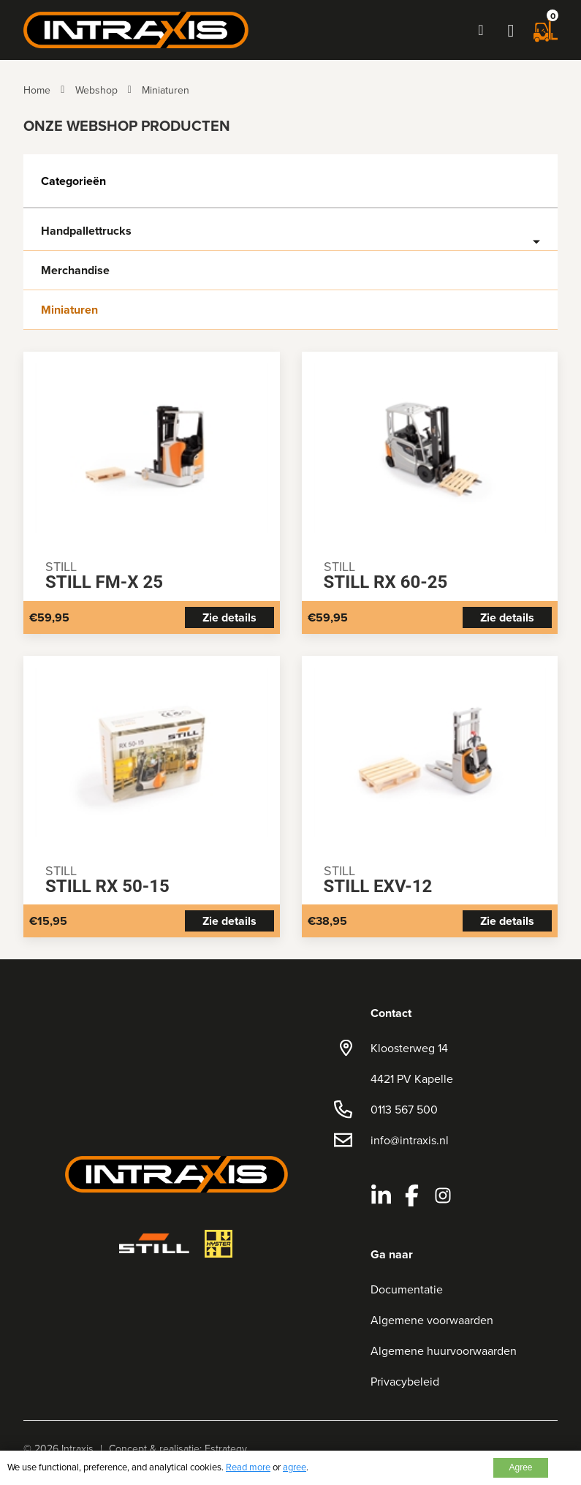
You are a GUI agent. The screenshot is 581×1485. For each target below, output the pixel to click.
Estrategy (226, 1448)
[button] (511, 30)
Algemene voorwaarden (432, 1320)
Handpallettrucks (86, 231)
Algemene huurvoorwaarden (444, 1350)
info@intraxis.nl (410, 1140)
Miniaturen (165, 90)
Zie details (229, 617)
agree (294, 1466)
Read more (248, 1466)
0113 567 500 (404, 1109)
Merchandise (75, 270)
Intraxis (77, 1448)
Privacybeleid (405, 1381)
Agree (520, 1467)
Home (36, 90)
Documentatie (407, 1289)
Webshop (96, 90)
